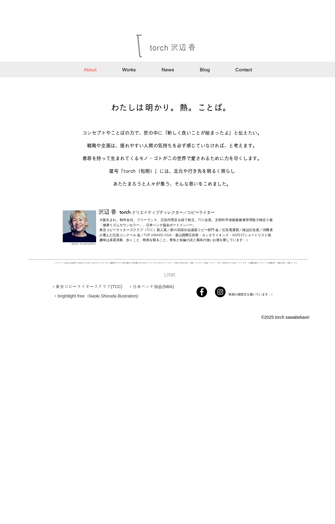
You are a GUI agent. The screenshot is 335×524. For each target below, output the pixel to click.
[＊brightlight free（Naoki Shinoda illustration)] (96, 296)
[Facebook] (201, 292)
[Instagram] (220, 292)
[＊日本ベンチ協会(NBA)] (151, 287)
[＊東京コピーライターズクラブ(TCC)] (87, 287)
